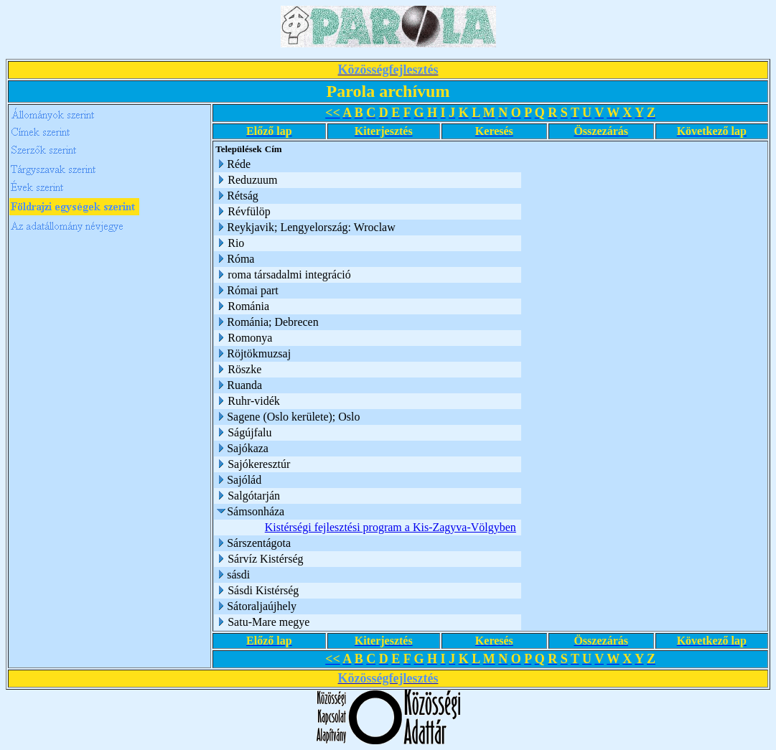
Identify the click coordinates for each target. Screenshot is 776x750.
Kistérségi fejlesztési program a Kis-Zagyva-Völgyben (390, 527)
